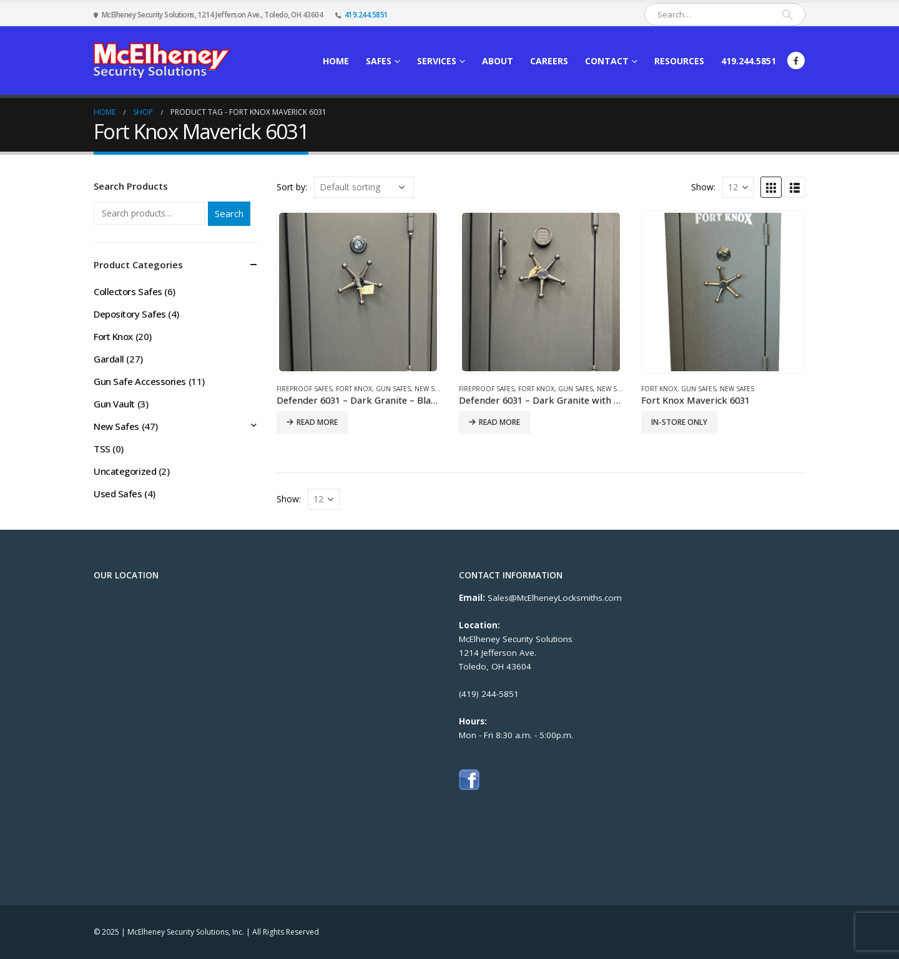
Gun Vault (114, 403)
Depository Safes (130, 314)
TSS (102, 448)
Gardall (109, 359)
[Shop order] (364, 187)
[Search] (787, 14)
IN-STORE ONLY (679, 422)
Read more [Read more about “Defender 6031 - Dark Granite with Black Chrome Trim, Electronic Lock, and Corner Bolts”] (499, 422)
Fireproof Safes (304, 388)
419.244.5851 (366, 14)
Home (336, 61)
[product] (358, 292)
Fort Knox (354, 388)
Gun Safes (393, 388)
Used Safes (118, 493)
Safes (378, 61)
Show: (703, 187)
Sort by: (292, 187)
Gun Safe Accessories (140, 381)
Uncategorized (125, 471)
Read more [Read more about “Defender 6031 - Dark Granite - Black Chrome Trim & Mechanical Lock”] (317, 422)
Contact (607, 61)
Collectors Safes (128, 291)
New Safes (432, 388)
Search (229, 213)
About (497, 61)
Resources (679, 61)
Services (436, 61)
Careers (549, 61)
